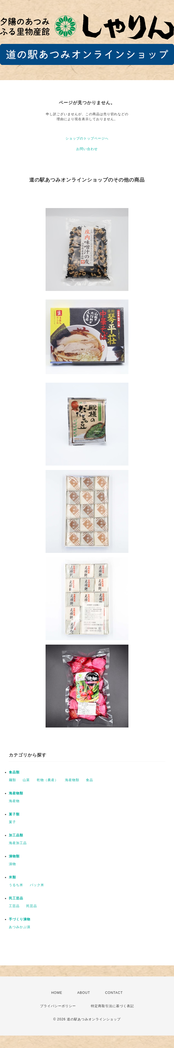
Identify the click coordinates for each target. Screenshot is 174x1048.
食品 (89, 780)
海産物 (14, 801)
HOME (56, 993)
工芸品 (14, 906)
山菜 (26, 780)
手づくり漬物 (19, 919)
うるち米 (16, 885)
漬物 (12, 864)
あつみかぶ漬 (19, 927)
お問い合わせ (87, 149)
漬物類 (14, 856)
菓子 (12, 822)
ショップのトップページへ (87, 138)
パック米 (37, 885)
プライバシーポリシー (58, 1006)
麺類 (12, 780)
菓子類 (14, 814)
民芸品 (31, 906)
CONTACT (114, 993)
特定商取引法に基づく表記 (112, 1006)
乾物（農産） (47, 780)
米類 (12, 877)
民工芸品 (16, 898)
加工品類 (16, 835)
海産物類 (72, 780)
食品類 (14, 772)
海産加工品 (18, 843)
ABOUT (83, 993)
